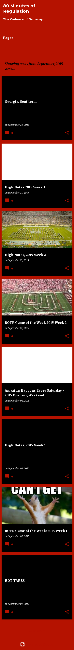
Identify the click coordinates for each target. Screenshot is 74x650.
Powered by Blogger (37, 644)
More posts (37, 631)
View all (10, 69)
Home (7, 48)
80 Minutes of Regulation (19, 8)
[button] (67, 133)
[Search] (59, 8)
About (23, 48)
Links (40, 48)
